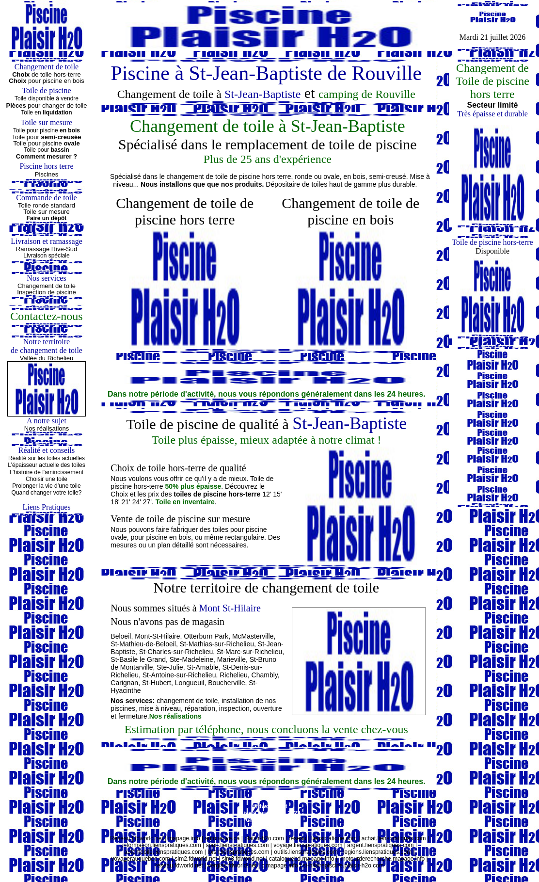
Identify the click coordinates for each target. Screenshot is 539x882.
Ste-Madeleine (191, 659)
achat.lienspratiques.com (394, 838)
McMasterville (253, 636)
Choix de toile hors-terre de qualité (178, 468)
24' (136, 502)
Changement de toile (46, 285)
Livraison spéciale (46, 255)
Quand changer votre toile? (47, 492)
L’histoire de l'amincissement (46, 472)
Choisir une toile (46, 479)
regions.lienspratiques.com (377, 852)
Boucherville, (227, 683)
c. (263, 865)
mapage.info (184, 838)
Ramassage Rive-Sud (46, 249)
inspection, (236, 708)
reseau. (164, 865)
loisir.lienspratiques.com (238, 852)
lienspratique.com (333, 838)
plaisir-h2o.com (264, 838)
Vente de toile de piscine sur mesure (180, 518)
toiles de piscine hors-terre (218, 494)
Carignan (124, 683)
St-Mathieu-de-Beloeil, (144, 644)
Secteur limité (492, 105)
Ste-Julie (170, 667)
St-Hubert (156, 683)
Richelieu (234, 675)
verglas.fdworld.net (232, 865)
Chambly (265, 675)
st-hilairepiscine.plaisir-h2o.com (342, 865)
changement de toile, (188, 701)
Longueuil (190, 683)
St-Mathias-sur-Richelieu (217, 644)
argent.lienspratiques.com (380, 845)
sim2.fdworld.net (196, 858)
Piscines (46, 174)
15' (277, 494)
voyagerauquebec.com (140, 858)
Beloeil (121, 636)
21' (125, 502)
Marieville (231, 659)
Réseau (120, 838)
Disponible (492, 251)
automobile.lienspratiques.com (163, 852)
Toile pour (46, 149)
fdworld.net (149, 838)
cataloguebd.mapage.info (301, 858)
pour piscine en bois (56, 80)
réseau (298, 838)
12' (266, 494)
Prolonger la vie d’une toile (46, 485)
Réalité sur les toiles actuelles (46, 458)
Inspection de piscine (46, 292)
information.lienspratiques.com (161, 845)
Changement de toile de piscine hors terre (185, 211)
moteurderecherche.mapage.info (383, 858)
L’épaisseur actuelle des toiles (46, 465)
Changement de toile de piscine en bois (350, 211)
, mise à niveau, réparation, (177, 708)
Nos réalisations (46, 428)
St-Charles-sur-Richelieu (176, 652)
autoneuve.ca (222, 838)
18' (115, 502)
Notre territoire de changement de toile (267, 587)
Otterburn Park (206, 636)
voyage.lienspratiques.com (307, 845)
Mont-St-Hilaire (157, 636)
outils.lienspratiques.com (305, 852)
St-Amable (203, 667)
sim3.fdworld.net (243, 858)
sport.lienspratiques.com (237, 845)
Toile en (46, 112)
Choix (18, 80)
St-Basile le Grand (138, 659)
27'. (148, 502)
